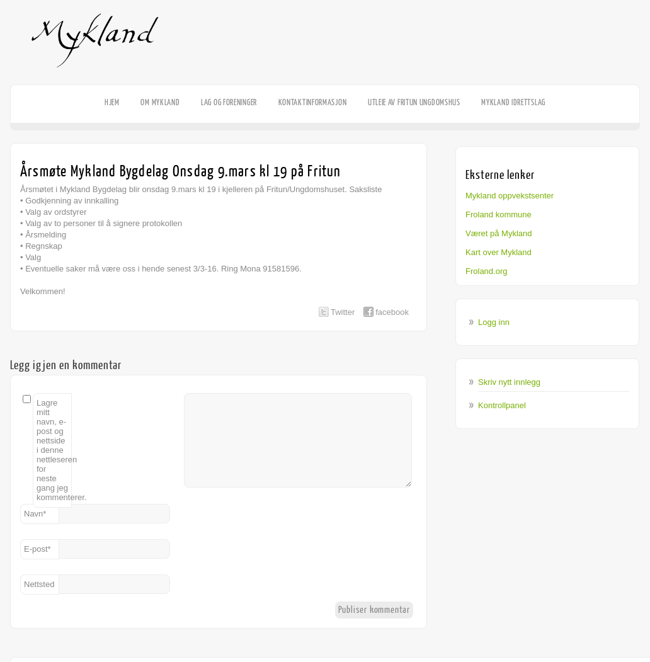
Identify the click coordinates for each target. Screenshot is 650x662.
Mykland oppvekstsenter (509, 195)
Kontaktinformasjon (312, 102)
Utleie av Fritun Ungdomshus (414, 102)
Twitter (343, 312)
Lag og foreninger (229, 102)
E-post (37, 549)
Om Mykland (160, 102)
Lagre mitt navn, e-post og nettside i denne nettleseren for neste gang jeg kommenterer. (54, 450)
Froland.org (486, 271)
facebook (392, 312)
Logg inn (494, 322)
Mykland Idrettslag (513, 102)
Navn (35, 513)
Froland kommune (498, 214)
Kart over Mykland (498, 252)
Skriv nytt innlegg (509, 382)
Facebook (631, 85)
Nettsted (39, 584)
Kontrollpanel (502, 405)
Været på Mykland (498, 233)
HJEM (112, 102)
